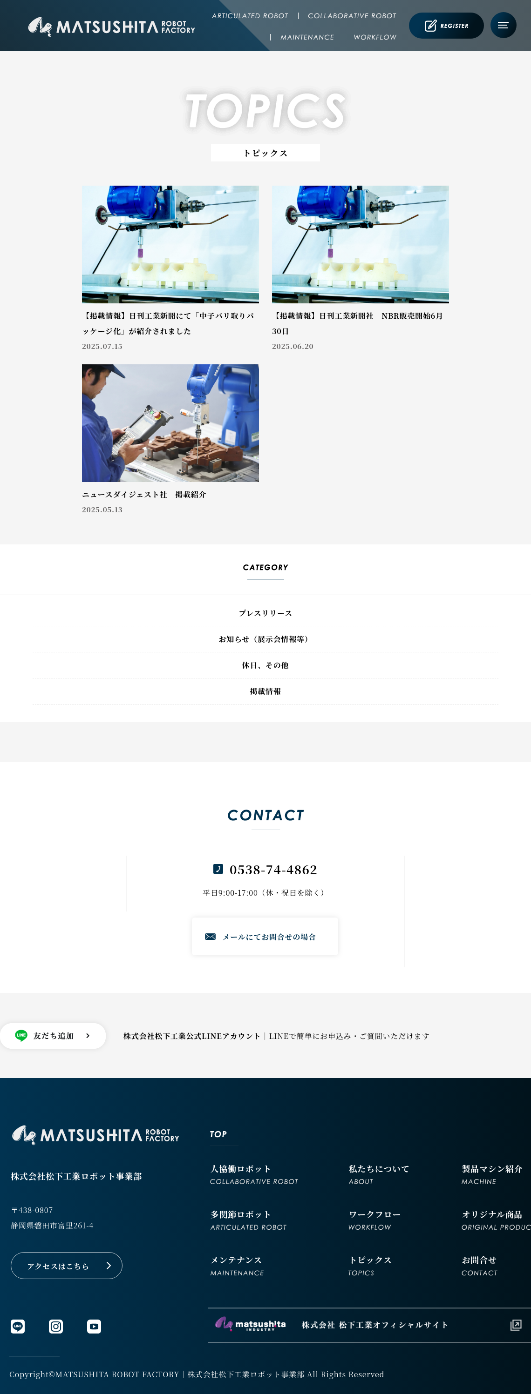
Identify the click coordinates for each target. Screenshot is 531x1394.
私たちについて (378, 1173)
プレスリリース (265, 613)
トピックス (370, 1264)
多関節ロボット (248, 1219)
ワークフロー (374, 1219)
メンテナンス (237, 1264)
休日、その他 (265, 665)
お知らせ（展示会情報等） (265, 639)
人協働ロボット (254, 1173)
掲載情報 (265, 691)
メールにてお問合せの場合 (269, 937)
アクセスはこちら (58, 1266)
